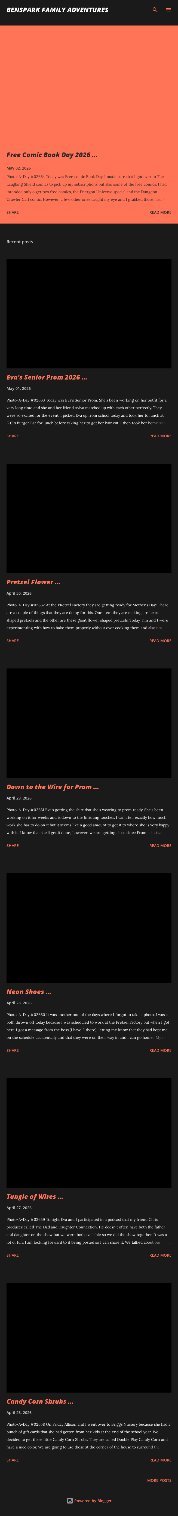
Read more (160, 212)
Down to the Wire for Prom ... (53, 786)
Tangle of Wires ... (35, 1196)
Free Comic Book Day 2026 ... (52, 154)
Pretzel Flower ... (33, 581)
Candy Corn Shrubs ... (40, 1401)
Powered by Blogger (89, 1500)
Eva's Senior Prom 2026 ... (47, 376)
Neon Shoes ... (29, 991)
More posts (159, 1480)
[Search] (155, 10)
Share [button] (13, 212)
